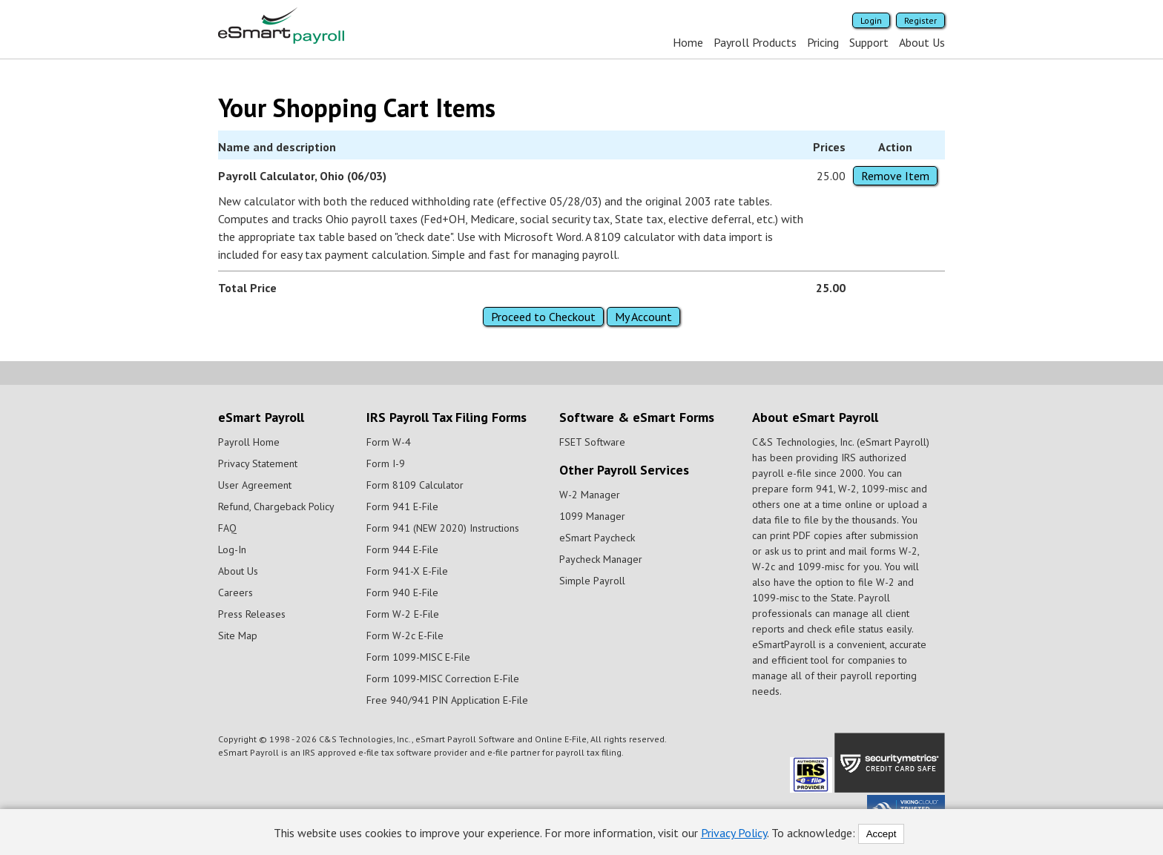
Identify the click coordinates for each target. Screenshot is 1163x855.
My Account (643, 316)
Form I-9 (385, 463)
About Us (922, 42)
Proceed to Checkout (543, 316)
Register (920, 20)
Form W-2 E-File (402, 614)
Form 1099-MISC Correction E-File (442, 678)
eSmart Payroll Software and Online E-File (501, 739)
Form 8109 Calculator (415, 485)
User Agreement (254, 485)
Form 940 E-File (402, 592)
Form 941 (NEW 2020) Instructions (442, 528)
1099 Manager (592, 516)
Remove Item (895, 175)
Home (688, 42)
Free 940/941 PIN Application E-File (447, 700)
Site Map (237, 635)
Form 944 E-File (402, 549)
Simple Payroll (592, 580)
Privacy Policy (734, 832)
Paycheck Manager (600, 559)
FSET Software (592, 442)
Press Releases (252, 614)
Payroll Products (755, 42)
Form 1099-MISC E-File (418, 657)
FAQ (227, 528)
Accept (881, 833)
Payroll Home (249, 442)
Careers (235, 592)
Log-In (232, 549)
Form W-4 (388, 442)
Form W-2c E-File (405, 635)
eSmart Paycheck (597, 537)
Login (871, 20)
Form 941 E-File (402, 506)
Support (869, 42)
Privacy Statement (257, 463)
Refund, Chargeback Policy (276, 506)
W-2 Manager (589, 494)
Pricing (823, 42)
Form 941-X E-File (407, 571)
